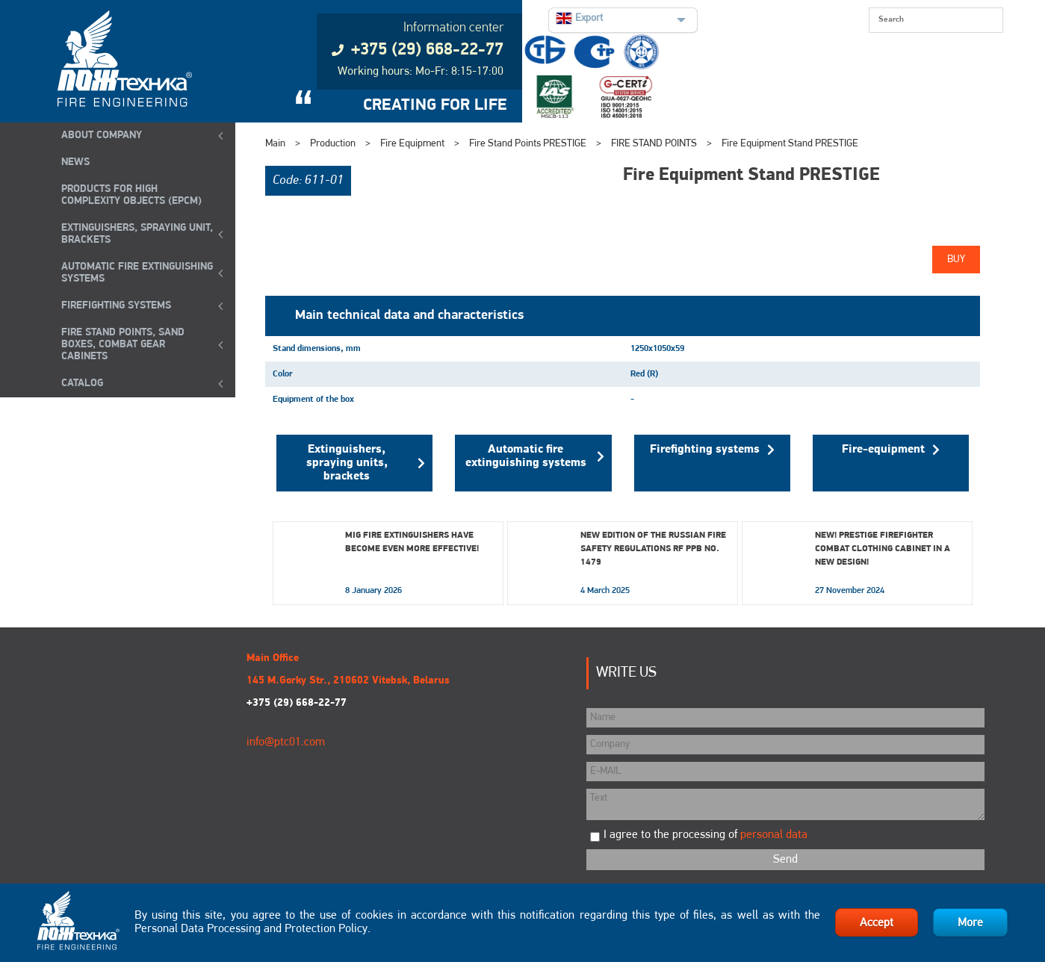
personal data (773, 835)
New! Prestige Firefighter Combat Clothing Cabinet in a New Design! (882, 549)
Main (275, 143)
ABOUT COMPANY (101, 135)
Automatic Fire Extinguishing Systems (137, 273)
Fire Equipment (412, 143)
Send (785, 860)
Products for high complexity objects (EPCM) (131, 195)
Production (333, 143)
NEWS (75, 162)
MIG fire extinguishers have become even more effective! (412, 542)
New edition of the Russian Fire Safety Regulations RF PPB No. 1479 (653, 549)
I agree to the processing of (705, 835)
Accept (876, 923)
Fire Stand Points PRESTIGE (527, 143)
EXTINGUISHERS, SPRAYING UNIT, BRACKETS (137, 234)
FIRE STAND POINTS (654, 143)
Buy (956, 259)
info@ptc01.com (285, 742)
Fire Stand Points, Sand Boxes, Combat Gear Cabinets (122, 344)
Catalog (82, 383)
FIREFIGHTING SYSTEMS (116, 305)
